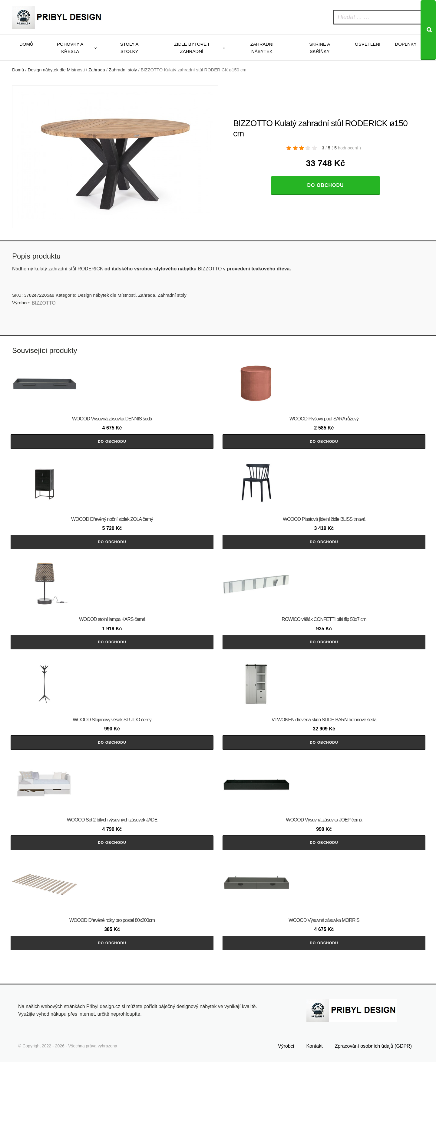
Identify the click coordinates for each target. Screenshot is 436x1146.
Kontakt (314, 1130)
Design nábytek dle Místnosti (56, 69)
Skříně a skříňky (319, 47)
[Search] (428, 30)
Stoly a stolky (129, 47)
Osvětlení (367, 44)
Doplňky (406, 44)
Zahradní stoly (123, 69)
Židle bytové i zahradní (191, 47)
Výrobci (286, 1130)
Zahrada (96, 69)
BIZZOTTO (44, 302)
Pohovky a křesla (70, 47)
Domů (26, 44)
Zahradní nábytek (262, 47)
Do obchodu (325, 185)
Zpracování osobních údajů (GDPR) (373, 1130)
